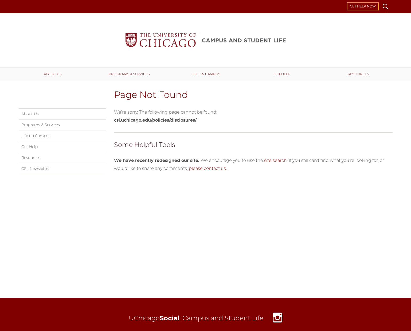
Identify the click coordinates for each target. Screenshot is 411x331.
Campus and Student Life (206, 40)
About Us (53, 74)
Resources (358, 74)
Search (385, 7)
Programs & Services (129, 74)
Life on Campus (205, 74)
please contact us (207, 168)
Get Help (282, 74)
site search (275, 160)
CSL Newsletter (35, 168)
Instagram (277, 318)
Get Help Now (363, 6)
